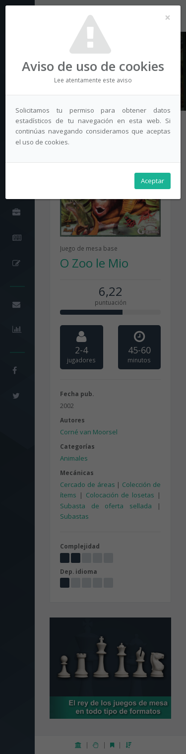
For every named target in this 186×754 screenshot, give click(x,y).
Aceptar (152, 180)
